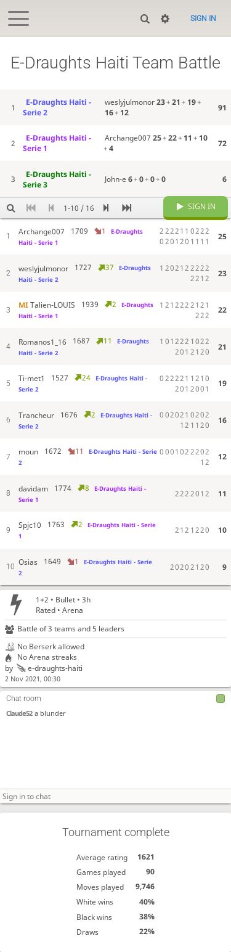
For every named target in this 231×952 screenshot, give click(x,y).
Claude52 (19, 713)
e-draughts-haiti (49, 668)
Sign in (203, 18)
